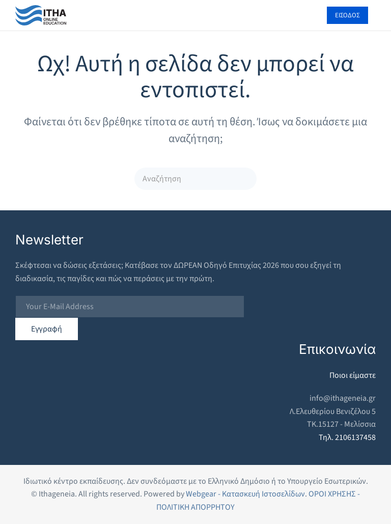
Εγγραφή (46, 329)
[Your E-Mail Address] (129, 306)
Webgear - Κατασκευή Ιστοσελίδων (245, 494)
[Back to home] (40, 15)
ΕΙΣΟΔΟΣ (347, 15)
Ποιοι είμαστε (352, 375)
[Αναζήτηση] (195, 179)
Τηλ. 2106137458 (347, 437)
